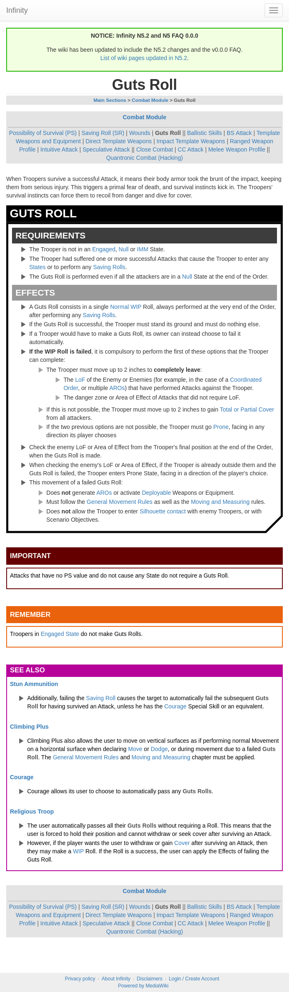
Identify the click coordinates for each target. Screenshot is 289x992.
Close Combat (154, 149)
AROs (117, 388)
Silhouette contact (163, 511)
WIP (136, 306)
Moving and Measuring (220, 501)
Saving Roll (101, 698)
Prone (220, 427)
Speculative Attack (106, 149)
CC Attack (191, 149)
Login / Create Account (194, 979)
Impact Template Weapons (191, 141)
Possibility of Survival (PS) (43, 133)
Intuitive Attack (59, 149)
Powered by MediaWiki (143, 986)
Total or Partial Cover (247, 409)
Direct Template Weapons (118, 141)
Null (124, 249)
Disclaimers (150, 979)
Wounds (139, 133)
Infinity (17, 10)
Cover (181, 843)
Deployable (156, 492)
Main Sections (109, 100)
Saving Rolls (109, 267)
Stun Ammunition (34, 684)
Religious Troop (32, 811)
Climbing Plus (29, 726)
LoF (80, 379)
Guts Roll (168, 133)
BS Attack (239, 133)
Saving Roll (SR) (102, 133)
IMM (142, 249)
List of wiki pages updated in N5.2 (143, 58)
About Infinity (116, 979)
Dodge (159, 749)
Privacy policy (80, 979)
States (37, 267)
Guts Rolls (196, 791)
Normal (119, 306)
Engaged (103, 249)
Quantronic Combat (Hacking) (144, 157)
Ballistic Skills (204, 133)
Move (135, 749)
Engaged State (60, 634)
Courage (175, 706)
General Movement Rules (120, 501)
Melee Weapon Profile (236, 149)
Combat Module (150, 100)
